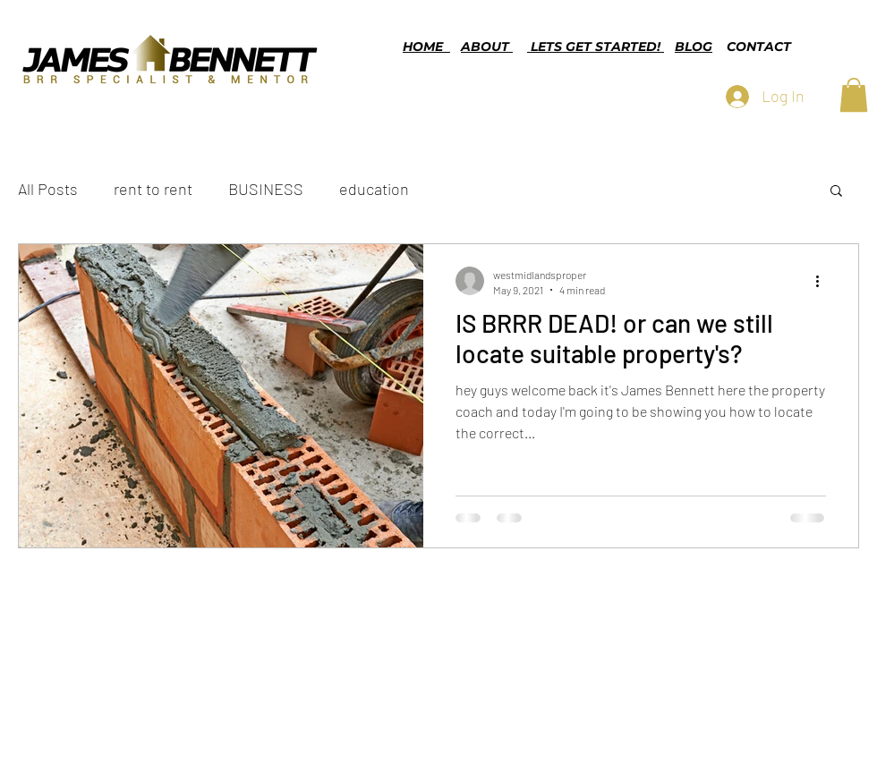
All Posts (48, 189)
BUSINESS (265, 189)
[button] (853, 95)
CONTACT (759, 46)
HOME (426, 46)
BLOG (693, 46)
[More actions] (823, 281)
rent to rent (153, 189)
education (374, 189)
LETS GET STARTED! (595, 46)
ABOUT (487, 46)
